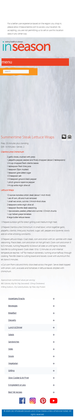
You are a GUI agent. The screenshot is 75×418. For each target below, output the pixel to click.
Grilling (32, 370)
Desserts (32, 320)
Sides (32, 349)
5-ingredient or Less (32, 385)
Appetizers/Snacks (32, 298)
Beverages (32, 306)
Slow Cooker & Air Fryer (32, 378)
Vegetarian (32, 363)
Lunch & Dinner (32, 327)
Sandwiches (32, 342)
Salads (32, 334)
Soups (32, 356)
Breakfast (32, 313)
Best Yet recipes (32, 392)
